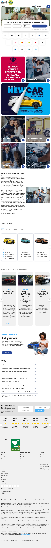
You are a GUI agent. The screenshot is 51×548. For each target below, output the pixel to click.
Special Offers (23, 465)
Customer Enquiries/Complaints (44, 469)
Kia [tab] (34, 227)
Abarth (2, 481)
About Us (42, 454)
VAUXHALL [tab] (8, 229)
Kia (1, 467)
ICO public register (25, 534)
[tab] (23, 230)
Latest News (42, 462)
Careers (3, 6)
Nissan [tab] (2, 227)
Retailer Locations (24, 461)
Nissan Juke (6, 250)
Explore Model (7, 252)
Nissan (2, 454)
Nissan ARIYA (38, 250)
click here (24, 531)
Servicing (22, 458)
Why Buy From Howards (43, 457)
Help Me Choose (43, 29)
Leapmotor (3, 479)
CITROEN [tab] (22, 227)
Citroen (2, 463)
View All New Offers (8, 254)
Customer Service (8, 6)
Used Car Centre (4, 473)
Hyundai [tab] (29, 227)
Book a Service (24, 6)
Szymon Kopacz (5, 419)
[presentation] (1, 247)
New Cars (22, 463)
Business (22, 454)
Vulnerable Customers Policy (7, 540)
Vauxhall (3, 471)
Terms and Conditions (44, 466)
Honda (2, 458)
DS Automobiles (4, 475)
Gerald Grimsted (15, 419)
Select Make (16, 26)
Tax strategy (23, 540)
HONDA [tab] (15, 227)
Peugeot (3, 456)
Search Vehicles (40, 25)
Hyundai (3, 465)
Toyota (23, 229)
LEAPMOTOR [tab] (16, 229)
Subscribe (39, 410)
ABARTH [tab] (45, 227)
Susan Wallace (46, 419)
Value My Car (17, 6)
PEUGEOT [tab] (9, 227)
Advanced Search (35, 29)
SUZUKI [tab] (39, 227)
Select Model (25, 26)
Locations (32, 6)
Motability (22, 456)
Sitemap (38, 540)
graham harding (35, 419)
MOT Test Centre (24, 467)
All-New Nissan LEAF (24, 250)
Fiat (1, 477)
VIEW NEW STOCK (7, 256)
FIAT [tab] (2, 229)
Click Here (7, 352)
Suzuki (2, 469)
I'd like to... (39, 6)
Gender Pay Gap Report (31, 540)
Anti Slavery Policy (17, 540)
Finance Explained (44, 464)
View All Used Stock (8, 258)
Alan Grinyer (25, 419)
